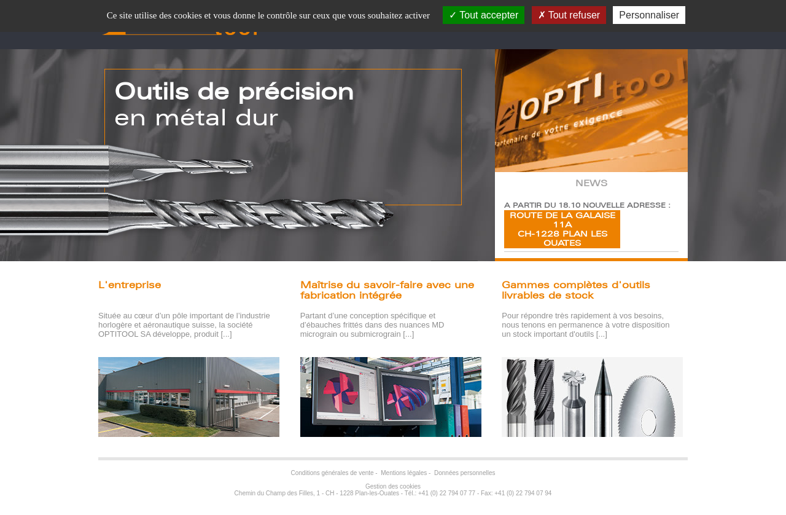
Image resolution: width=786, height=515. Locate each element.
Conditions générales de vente (332, 473)
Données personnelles (465, 473)
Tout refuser (569, 15)
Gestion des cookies (393, 486)
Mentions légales (404, 473)
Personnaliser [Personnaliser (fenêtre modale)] (649, 15)
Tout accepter (483, 15)
